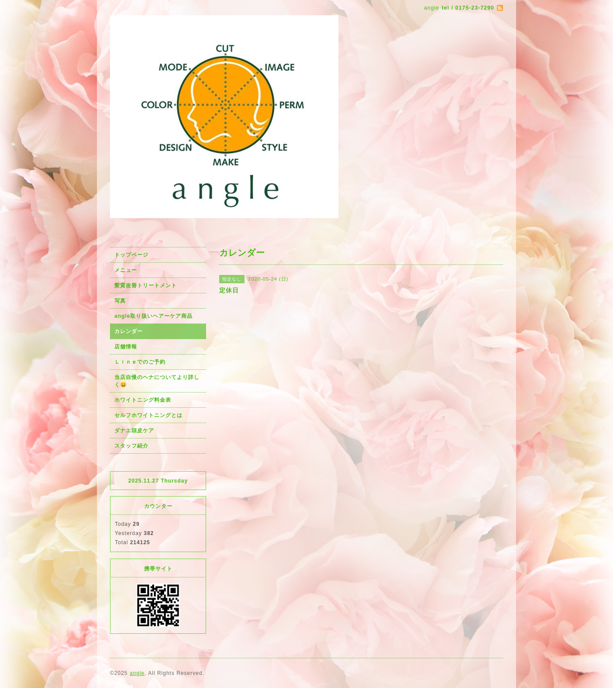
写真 (120, 301)
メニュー (125, 270)
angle (137, 673)
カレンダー (128, 331)
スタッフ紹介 (131, 446)
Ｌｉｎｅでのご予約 (139, 362)
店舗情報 (125, 347)
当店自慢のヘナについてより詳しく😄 (157, 381)
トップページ (131, 255)
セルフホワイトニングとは (148, 415)
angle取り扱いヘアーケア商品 (153, 316)
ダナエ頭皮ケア (134, 430)
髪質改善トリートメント (145, 285)
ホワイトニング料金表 (142, 400)
